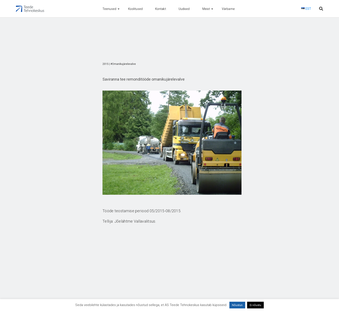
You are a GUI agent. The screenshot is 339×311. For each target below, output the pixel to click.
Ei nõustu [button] (255, 305)
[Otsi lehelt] (321, 9)
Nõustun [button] (237, 305)
